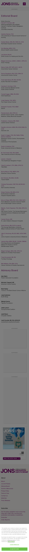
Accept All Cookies (14, 549)
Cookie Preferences (14, 544)
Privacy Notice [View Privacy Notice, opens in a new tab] (11, 541)
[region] (14, 538)
